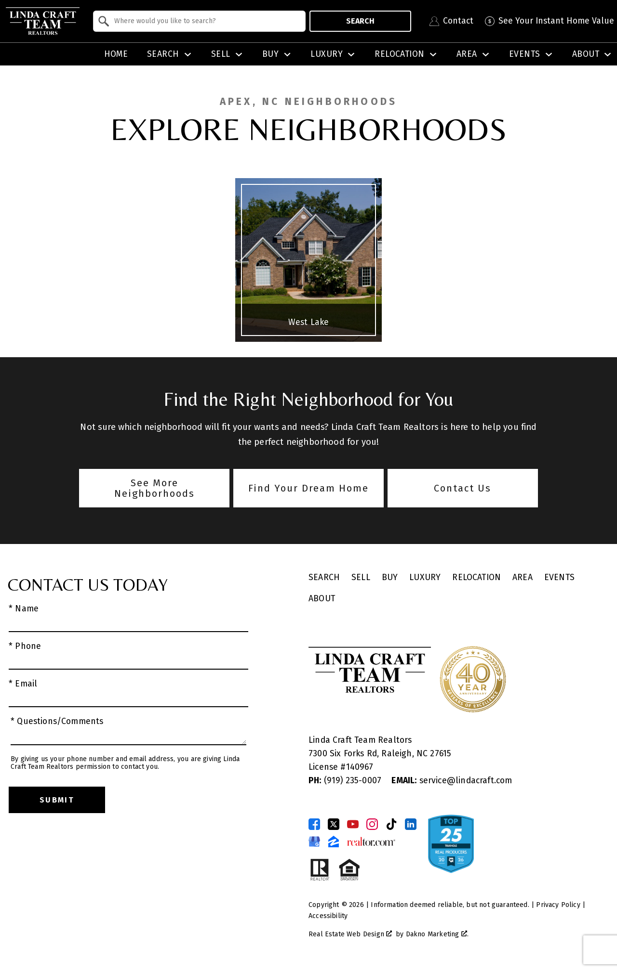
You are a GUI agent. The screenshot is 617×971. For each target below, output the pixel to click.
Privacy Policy (558, 905)
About (321, 599)
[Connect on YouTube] (353, 824)
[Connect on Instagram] (372, 824)
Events (559, 577)
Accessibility (328, 916)
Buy (390, 577)
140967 (360, 767)
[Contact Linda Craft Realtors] (451, 21)
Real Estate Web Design (350, 934)
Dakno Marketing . (437, 934)
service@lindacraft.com (451, 781)
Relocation (476, 577)
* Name (24, 609)
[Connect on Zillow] (333, 841)
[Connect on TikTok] (391, 824)
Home (116, 54)
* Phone (25, 646)
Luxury (425, 577)
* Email (23, 684)
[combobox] (199, 21)
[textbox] (205, 21)
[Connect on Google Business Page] (314, 841)
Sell (360, 577)
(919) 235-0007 (346, 781)
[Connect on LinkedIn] (410, 824)
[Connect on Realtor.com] (371, 841)
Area (522, 577)
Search (360, 21)
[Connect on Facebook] (314, 824)
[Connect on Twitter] (333, 824)
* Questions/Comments (57, 721)
